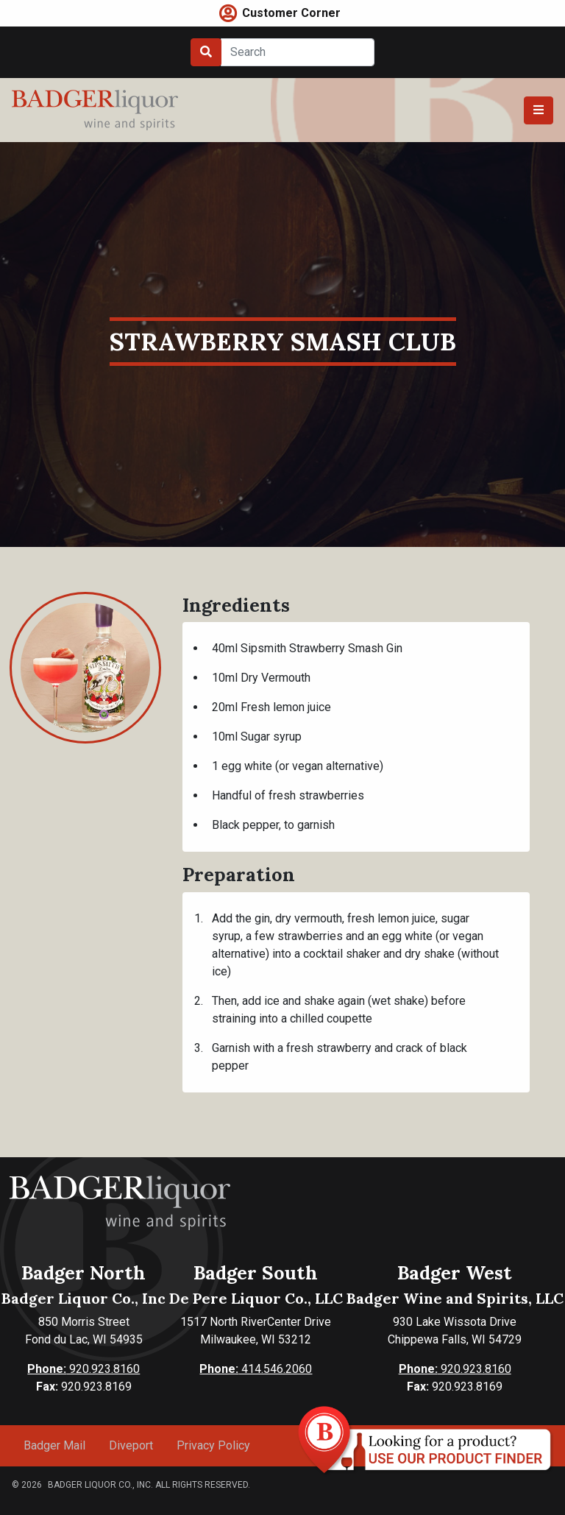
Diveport (131, 1445)
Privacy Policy (213, 1445)
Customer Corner (291, 13)
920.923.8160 (83, 1369)
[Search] (297, 52)
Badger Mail (54, 1445)
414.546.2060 (255, 1369)
